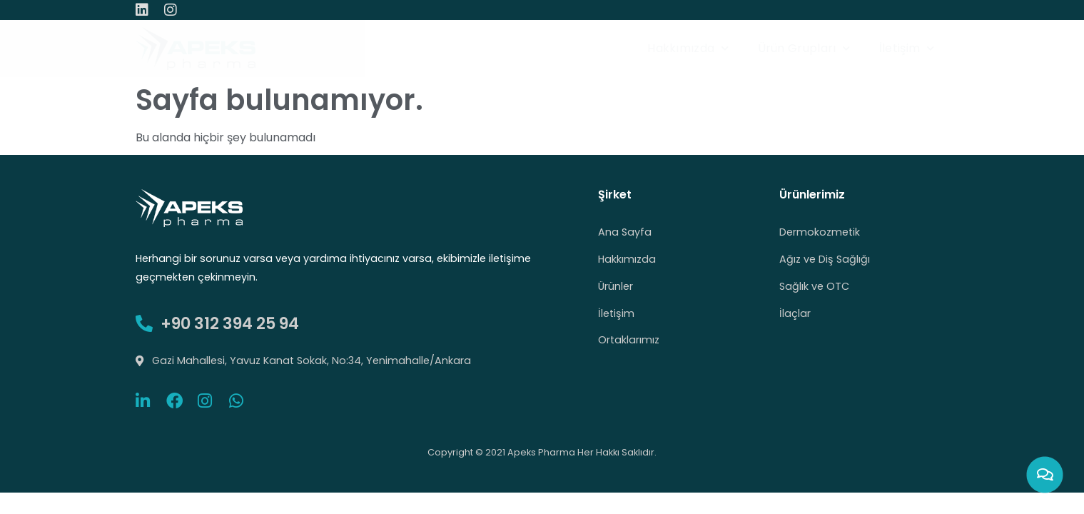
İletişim (907, 48)
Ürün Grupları (804, 48)
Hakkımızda (688, 48)
